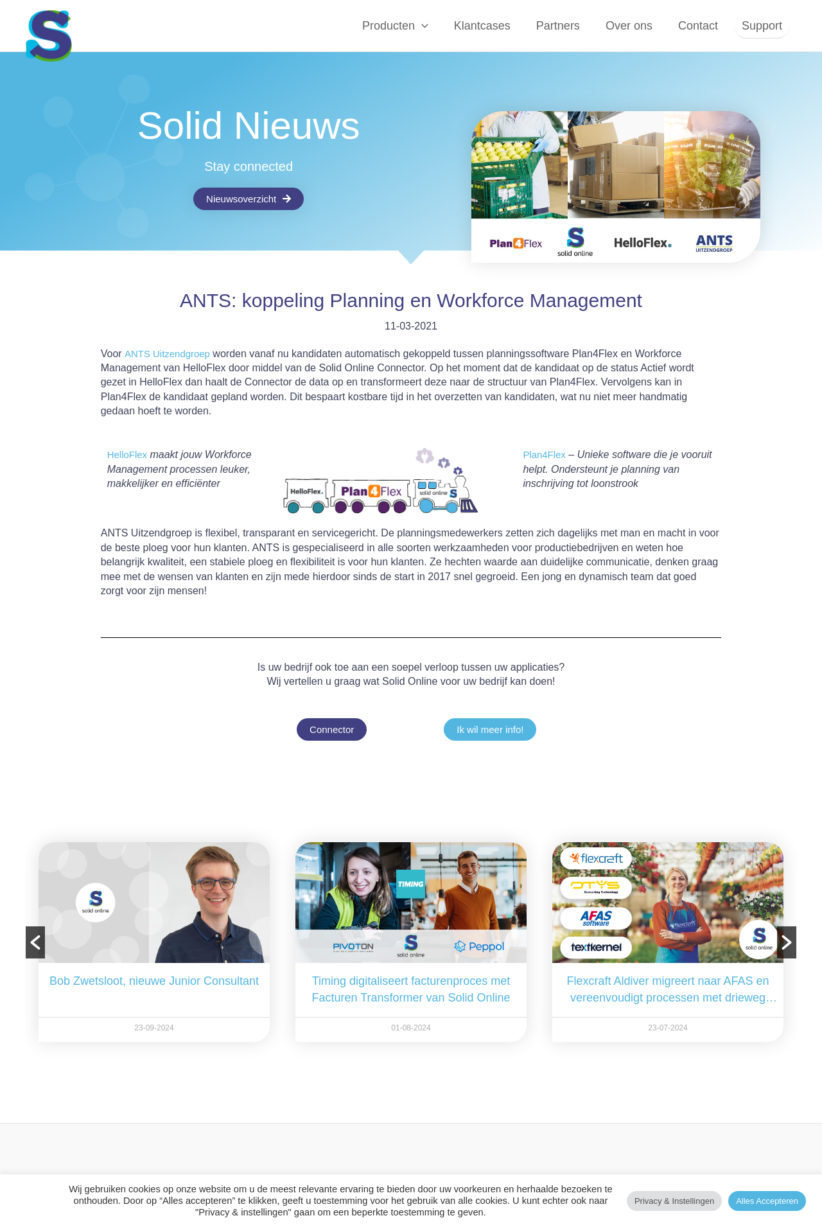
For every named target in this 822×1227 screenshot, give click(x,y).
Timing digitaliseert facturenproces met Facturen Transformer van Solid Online (410, 989)
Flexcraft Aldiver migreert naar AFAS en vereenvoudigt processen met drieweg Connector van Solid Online (667, 990)
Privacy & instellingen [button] (674, 1201)
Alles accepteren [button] (767, 1201)
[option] (154, 942)
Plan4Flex (545, 454)
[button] (432, 25)
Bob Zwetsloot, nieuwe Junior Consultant (154, 981)
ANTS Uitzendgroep (170, 353)
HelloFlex (128, 454)
